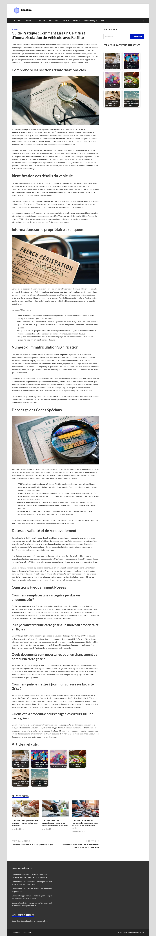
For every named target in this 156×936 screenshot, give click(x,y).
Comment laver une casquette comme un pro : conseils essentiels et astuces (55, 823)
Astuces (76, 21)
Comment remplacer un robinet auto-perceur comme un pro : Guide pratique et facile (85, 824)
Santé (104, 21)
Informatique (90, 21)
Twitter (41, 21)
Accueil (17, 21)
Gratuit (65, 21)
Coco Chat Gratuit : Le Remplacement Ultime (30, 921)
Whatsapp (53, 21)
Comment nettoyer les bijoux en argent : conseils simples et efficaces (25, 823)
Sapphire (28, 932)
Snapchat (29, 21)
